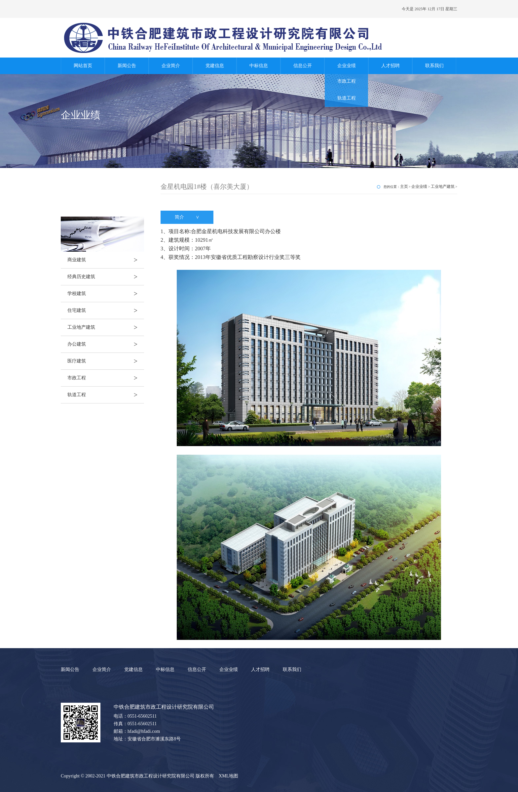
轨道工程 (346, 98)
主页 (404, 186)
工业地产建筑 (105, 327)
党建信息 (214, 65)
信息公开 (302, 65)
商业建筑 (105, 260)
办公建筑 (105, 344)
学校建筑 (105, 293)
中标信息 (258, 65)
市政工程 (346, 81)
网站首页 (83, 65)
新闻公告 (127, 65)
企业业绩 (346, 65)
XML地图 (228, 775)
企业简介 (171, 65)
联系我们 (434, 65)
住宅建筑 (105, 310)
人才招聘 (390, 65)
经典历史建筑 (105, 277)
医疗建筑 (105, 361)
